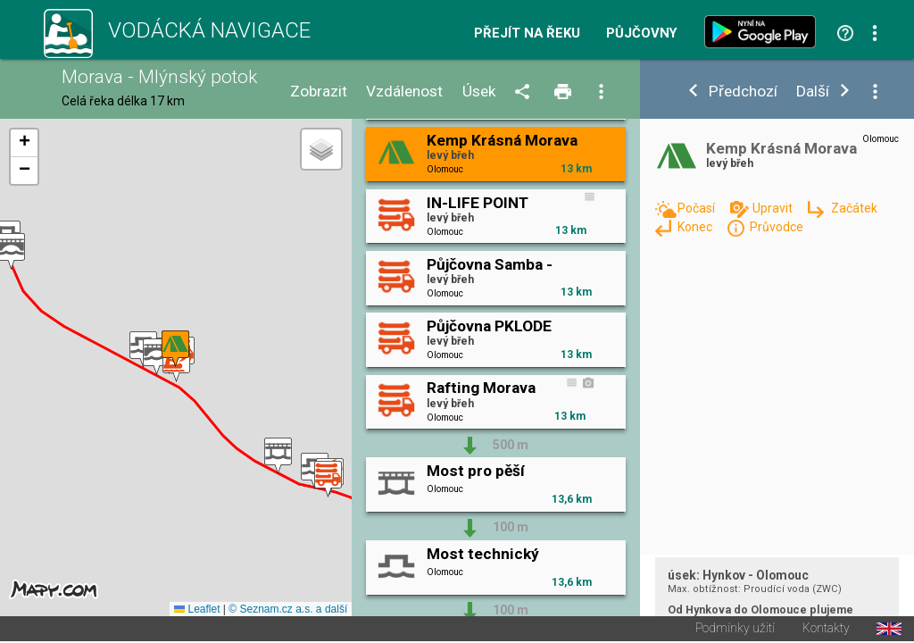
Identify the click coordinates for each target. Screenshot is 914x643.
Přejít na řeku (527, 33)
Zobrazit (318, 91)
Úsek (479, 91)
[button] (156, 357)
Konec (696, 227)
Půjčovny (641, 33)
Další (812, 91)
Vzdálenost (404, 91)
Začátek (854, 208)
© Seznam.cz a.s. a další (287, 611)
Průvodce (776, 227)
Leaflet (197, 611)
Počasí (697, 208)
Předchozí (743, 91)
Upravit (773, 208)
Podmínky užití (735, 630)
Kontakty (826, 630)
